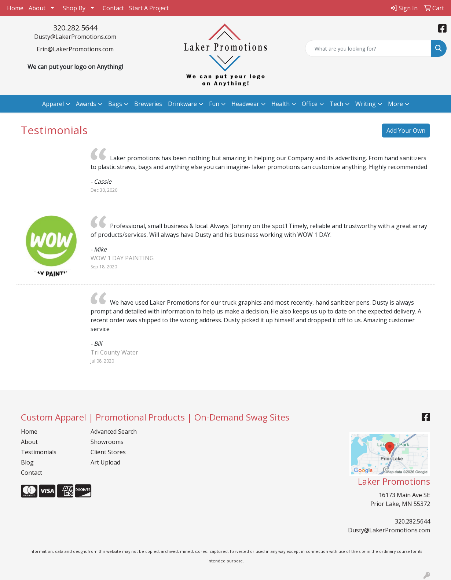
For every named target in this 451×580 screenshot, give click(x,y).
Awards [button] (86, 104)
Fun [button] (214, 104)
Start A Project (149, 8)
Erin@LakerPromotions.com (75, 49)
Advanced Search (114, 431)
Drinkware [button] (182, 104)
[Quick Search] (368, 48)
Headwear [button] (245, 104)
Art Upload (105, 462)
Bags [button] (115, 104)
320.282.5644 (75, 28)
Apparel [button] (53, 104)
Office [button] (310, 104)
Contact (113, 8)
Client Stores (108, 452)
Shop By (74, 8)
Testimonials (38, 452)
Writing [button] (365, 104)
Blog (27, 462)
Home (15, 8)
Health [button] (280, 104)
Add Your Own (405, 130)
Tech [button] (336, 104)
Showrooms (107, 442)
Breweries (148, 104)
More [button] (395, 104)
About (37, 8)
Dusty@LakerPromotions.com (75, 37)
